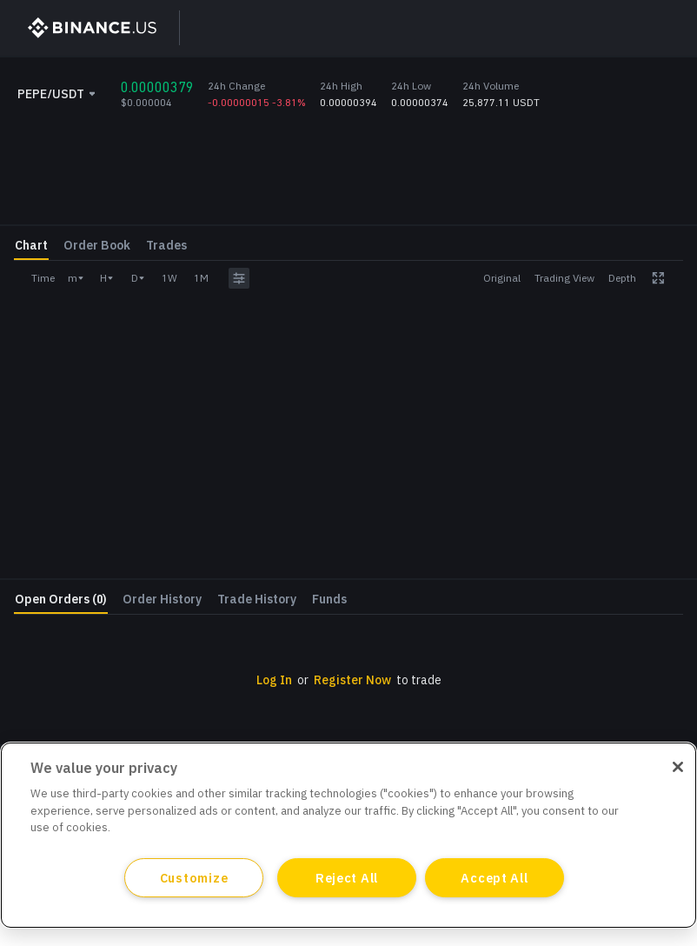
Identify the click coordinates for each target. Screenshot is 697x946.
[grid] (348, 588)
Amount (498, 338)
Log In (596, 28)
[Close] (678, 767)
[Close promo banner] (631, 76)
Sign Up (514, 28)
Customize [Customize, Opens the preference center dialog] (194, 877)
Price (490, 296)
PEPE (670, 348)
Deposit (524, 505)
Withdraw (632, 505)
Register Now (582, 549)
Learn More (563, 76)
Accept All (494, 877)
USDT (668, 306)
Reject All (346, 877)
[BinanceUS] (84, 27)
